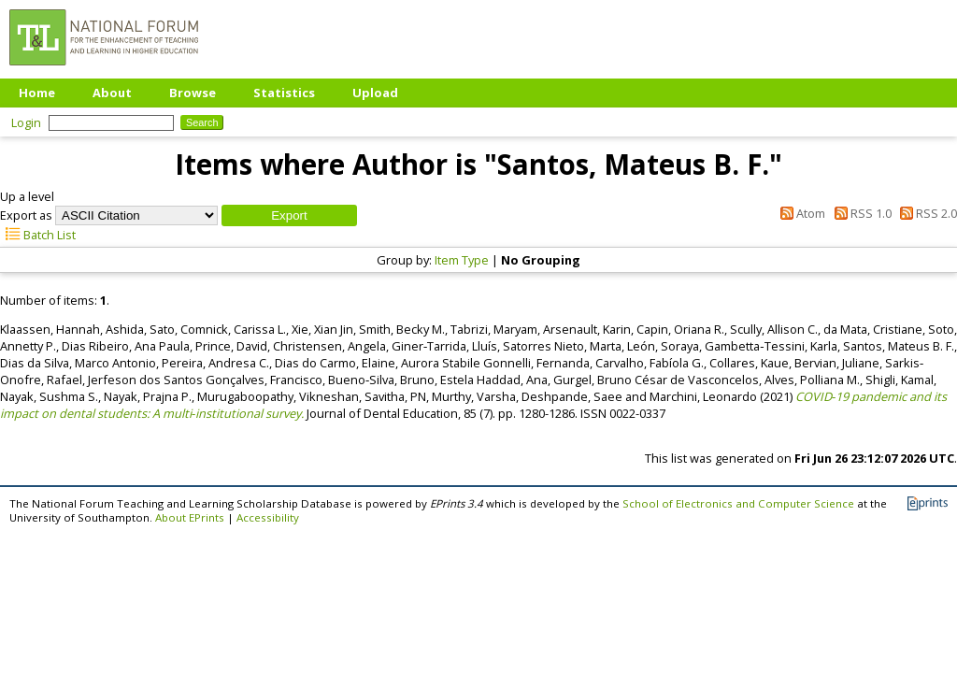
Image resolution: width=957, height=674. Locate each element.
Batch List (38, 234)
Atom (800, 213)
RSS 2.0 (925, 213)
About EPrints (189, 517)
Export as (26, 215)
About (112, 92)
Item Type (462, 259)
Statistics (284, 92)
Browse (192, 92)
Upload (375, 92)
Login (26, 122)
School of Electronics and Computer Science (738, 503)
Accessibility (267, 517)
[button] (289, 215)
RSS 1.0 (859, 213)
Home (37, 92)
